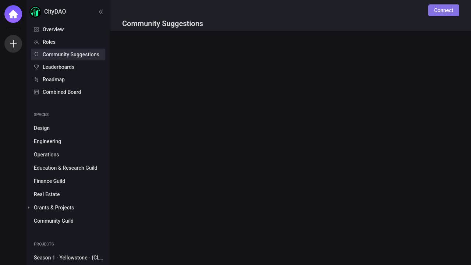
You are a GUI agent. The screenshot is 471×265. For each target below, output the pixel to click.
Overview (53, 29)
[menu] (68, 61)
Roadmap (54, 79)
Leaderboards (58, 67)
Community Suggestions (71, 54)
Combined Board (62, 92)
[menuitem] (68, 29)
